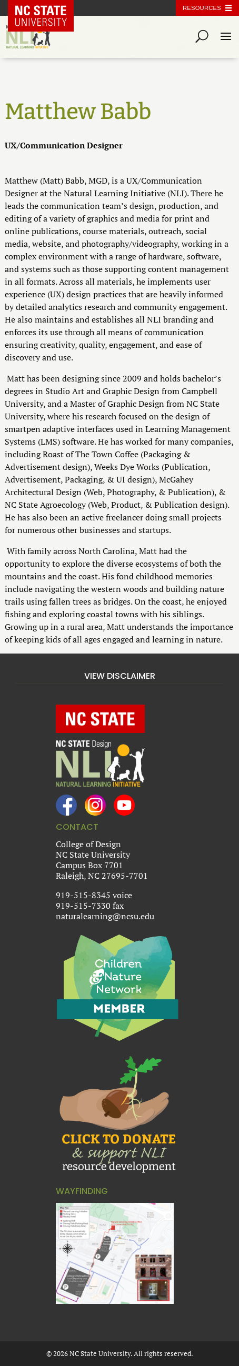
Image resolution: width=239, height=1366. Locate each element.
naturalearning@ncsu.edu (105, 916)
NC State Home (48, 8)
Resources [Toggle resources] (202, 8)
